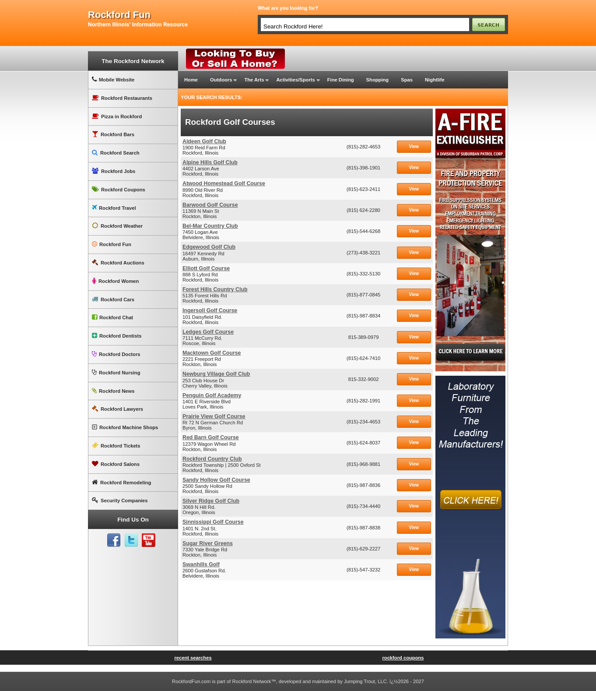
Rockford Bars (113, 134)
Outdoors (221, 79)
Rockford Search (116, 152)
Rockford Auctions (118, 262)
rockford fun (119, 14)
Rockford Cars (113, 299)
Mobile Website (113, 79)
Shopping (377, 79)
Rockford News (113, 391)
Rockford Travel (114, 207)
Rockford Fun (111, 244)
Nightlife (435, 79)
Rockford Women (115, 281)
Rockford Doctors (116, 354)
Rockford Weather (117, 225)
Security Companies (120, 500)
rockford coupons (403, 657)
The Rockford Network (133, 61)
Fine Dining (340, 79)
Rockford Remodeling (121, 482)
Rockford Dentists (116, 335)
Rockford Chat (112, 317)
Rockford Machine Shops (125, 427)
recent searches (192, 657)
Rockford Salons (116, 464)
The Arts (254, 79)
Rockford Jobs (113, 171)
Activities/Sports (295, 79)
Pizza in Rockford (117, 116)
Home (191, 79)
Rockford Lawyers (117, 408)
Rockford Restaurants (122, 98)
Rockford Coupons (118, 189)
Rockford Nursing (116, 372)
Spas (407, 79)
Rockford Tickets (116, 445)
